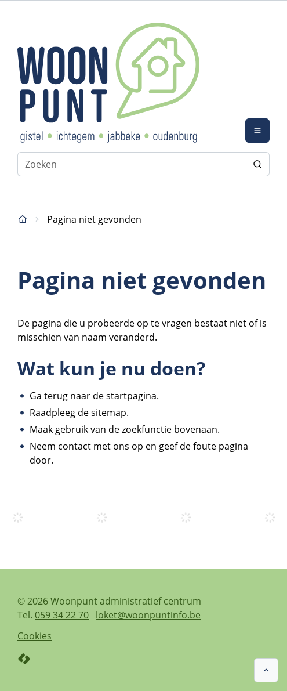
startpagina (131, 395)
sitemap (108, 412)
